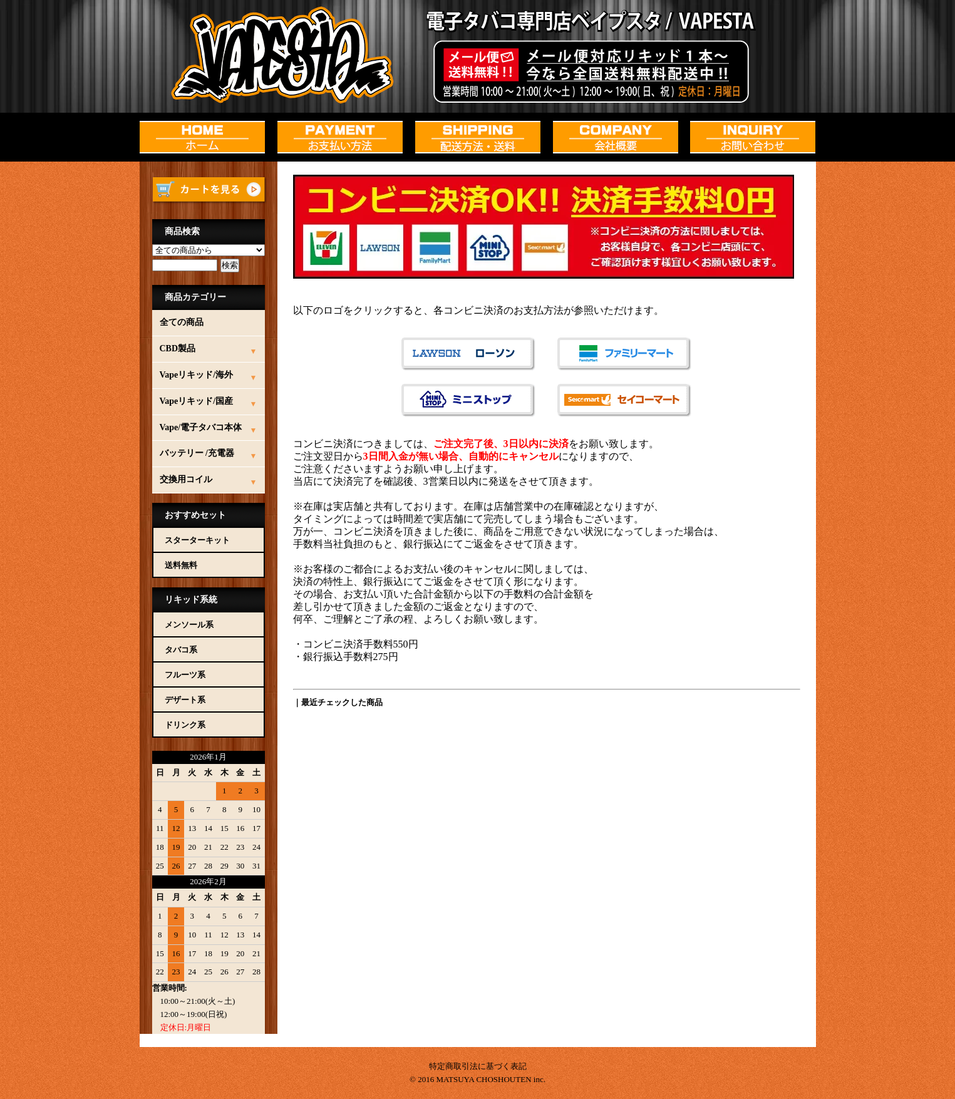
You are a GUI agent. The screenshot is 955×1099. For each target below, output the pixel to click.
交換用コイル (186, 479)
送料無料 (181, 565)
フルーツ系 (185, 674)
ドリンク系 (185, 725)
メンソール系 (189, 624)
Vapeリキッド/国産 (197, 401)
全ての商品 (182, 322)
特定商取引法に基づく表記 (478, 1066)
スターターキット (197, 540)
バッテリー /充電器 (197, 453)
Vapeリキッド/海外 (197, 374)
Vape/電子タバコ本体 (201, 427)
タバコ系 (181, 649)
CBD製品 (178, 348)
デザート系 (185, 699)
